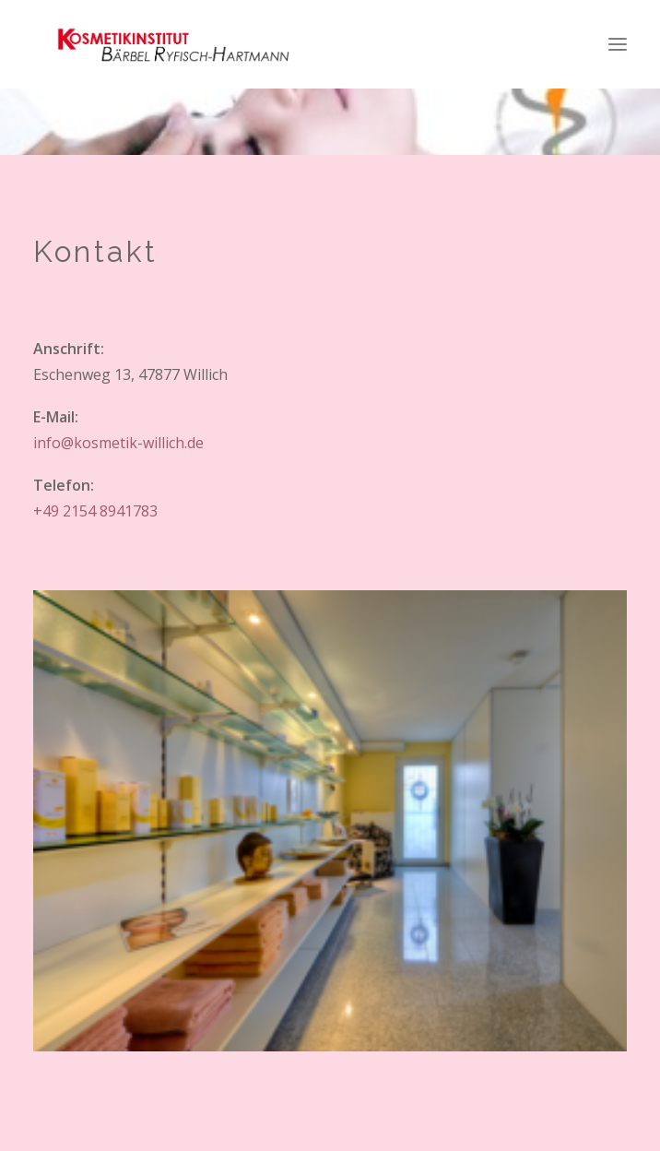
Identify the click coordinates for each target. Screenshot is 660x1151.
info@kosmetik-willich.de (118, 443)
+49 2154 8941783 (95, 511)
